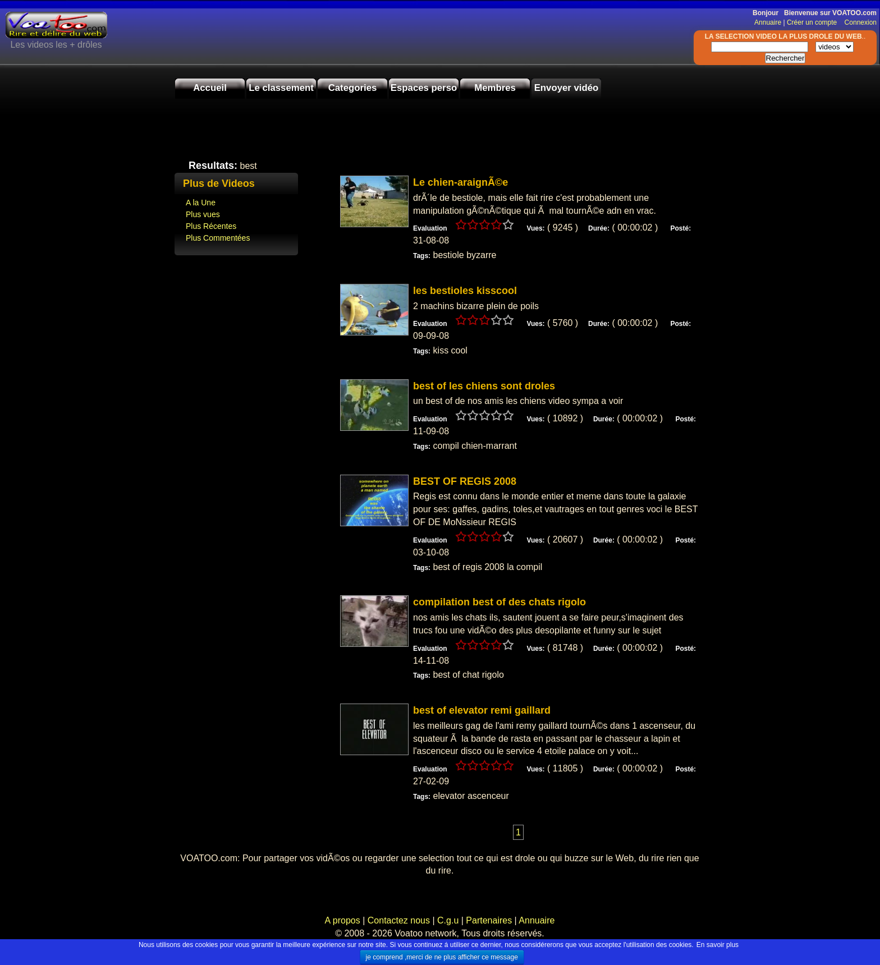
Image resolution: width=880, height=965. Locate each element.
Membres (495, 87)
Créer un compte (813, 22)
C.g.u (448, 920)
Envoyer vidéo (566, 87)
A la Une (201, 202)
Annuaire (767, 22)
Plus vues (203, 214)
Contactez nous (398, 920)
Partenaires (489, 920)
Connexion (858, 22)
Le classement (281, 87)
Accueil (210, 87)
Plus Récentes (211, 226)
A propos (344, 920)
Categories (352, 87)
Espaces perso (424, 87)
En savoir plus (717, 945)
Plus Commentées (218, 237)
